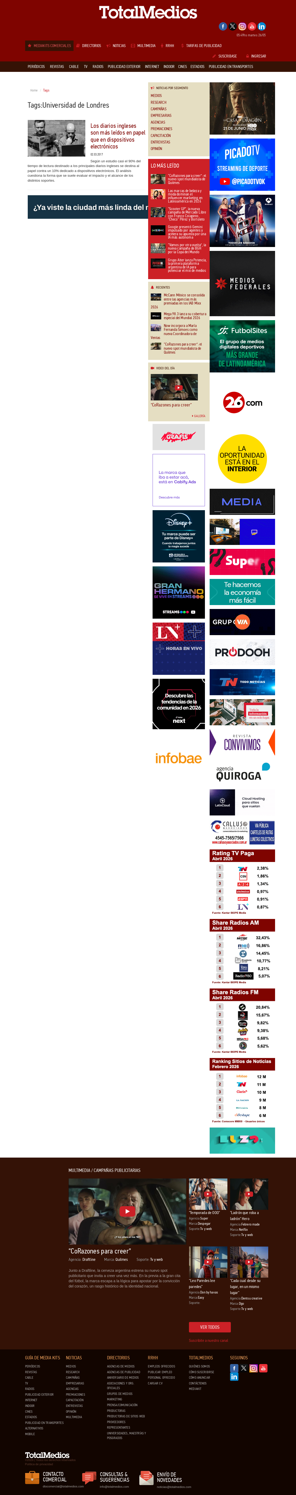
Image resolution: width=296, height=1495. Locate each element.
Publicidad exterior (39, 1395)
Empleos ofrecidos (161, 1366)
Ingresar (256, 56)
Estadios (31, 1417)
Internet (31, 1400)
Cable (29, 1378)
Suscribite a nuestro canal (208, 1340)
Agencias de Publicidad (123, 1372)
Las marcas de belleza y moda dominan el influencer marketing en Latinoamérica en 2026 (177, 196)
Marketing (114, 1399)
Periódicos (32, 1366)
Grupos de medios (119, 1394)
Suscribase (225, 56)
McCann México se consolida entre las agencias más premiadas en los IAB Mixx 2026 (178, 301)
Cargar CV (155, 1383)
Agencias (158, 122)
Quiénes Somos (199, 1366)
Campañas (158, 109)
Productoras (116, 1411)
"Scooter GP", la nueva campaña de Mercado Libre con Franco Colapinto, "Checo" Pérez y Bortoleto (178, 214)
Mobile (30, 1434)
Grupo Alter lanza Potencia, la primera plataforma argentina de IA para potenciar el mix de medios (179, 265)
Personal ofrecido (161, 1378)
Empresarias (161, 116)
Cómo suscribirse (201, 1372)
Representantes (118, 1427)
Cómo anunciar (199, 1378)
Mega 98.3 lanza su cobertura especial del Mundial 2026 (178, 316)
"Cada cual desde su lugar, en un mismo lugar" (245, 1286)
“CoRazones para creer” (171, 405)
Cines (29, 1412)
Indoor (30, 1406)
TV (26, 1383)
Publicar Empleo (160, 1372)
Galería (198, 416)
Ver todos (210, 1327)
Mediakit (195, 1389)
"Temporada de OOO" (204, 1212)
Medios (156, 96)
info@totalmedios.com (114, 1486)
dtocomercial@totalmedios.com (62, 1486)
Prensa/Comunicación (122, 1405)
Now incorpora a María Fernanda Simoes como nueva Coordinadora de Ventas (174, 332)
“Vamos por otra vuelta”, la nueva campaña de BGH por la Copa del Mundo (178, 248)
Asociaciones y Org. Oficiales (120, 1385)
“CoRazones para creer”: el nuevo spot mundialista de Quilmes (178, 179)
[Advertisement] (46, 1246)
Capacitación (161, 136)
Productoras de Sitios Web (126, 1416)
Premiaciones (161, 129)
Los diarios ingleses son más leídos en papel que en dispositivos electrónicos (118, 136)
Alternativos (34, 1428)
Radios (30, 1389)
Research (158, 103)
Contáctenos (197, 1383)
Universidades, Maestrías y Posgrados (126, 1435)
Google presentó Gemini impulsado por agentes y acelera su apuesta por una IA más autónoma (178, 232)
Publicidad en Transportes (44, 1423)
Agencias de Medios (121, 1366)
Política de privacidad (39, 1464)
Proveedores (116, 1422)
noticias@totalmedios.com (174, 1486)
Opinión (156, 149)
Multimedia (74, 1417)
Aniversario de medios (123, 1378)
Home (34, 90)
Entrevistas (160, 142)
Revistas (31, 1372)
